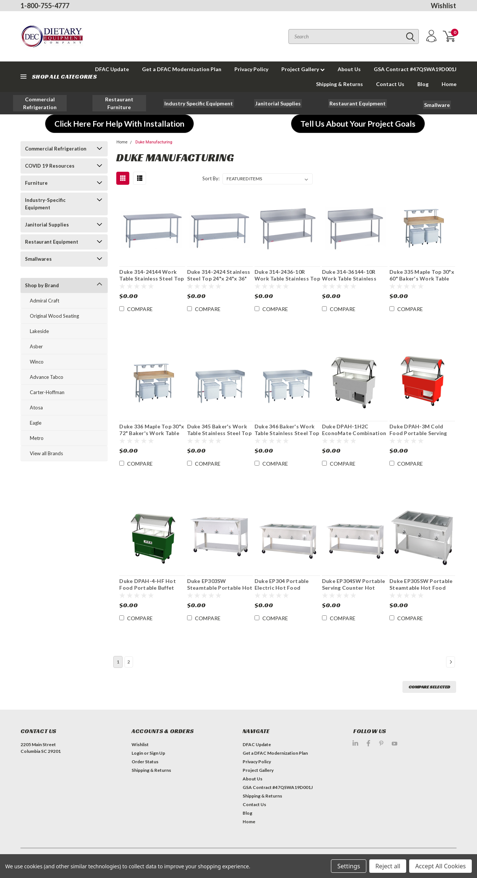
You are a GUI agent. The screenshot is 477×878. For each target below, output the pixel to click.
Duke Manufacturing (153, 142)
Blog (423, 84)
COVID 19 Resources (50, 166)
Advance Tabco (46, 377)
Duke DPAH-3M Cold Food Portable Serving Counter (418, 433)
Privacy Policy (251, 69)
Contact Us (390, 84)
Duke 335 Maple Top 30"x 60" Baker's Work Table (421, 275)
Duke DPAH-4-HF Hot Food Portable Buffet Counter (147, 587)
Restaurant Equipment (51, 242)
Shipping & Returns (339, 84)
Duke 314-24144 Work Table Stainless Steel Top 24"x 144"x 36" (151, 278)
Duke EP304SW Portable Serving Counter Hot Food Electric (353, 587)
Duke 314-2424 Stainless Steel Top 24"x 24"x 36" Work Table (218, 278)
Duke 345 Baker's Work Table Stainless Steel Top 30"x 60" (219, 433)
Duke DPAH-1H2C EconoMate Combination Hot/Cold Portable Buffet (354, 436)
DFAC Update (257, 744)
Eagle (35, 423)
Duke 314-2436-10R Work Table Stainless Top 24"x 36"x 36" (287, 278)
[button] (40, 103)
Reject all (387, 866)
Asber (36, 346)
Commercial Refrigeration (55, 149)
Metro (37, 438)
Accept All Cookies (440, 866)
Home (449, 84)
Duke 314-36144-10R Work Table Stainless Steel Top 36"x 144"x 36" (353, 278)
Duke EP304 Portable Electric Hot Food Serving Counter (282, 587)
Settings (348, 866)
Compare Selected (429, 687)
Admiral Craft (44, 301)
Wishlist (443, 5)
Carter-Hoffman (47, 392)
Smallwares (38, 259)
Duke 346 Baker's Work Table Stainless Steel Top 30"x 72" (287, 433)
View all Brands (46, 453)
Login (137, 753)
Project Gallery (303, 69)
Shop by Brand (42, 285)
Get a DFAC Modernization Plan (181, 69)
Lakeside (39, 331)
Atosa (36, 408)
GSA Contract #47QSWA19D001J (415, 69)
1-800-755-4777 (44, 5)
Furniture (36, 183)
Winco (37, 362)
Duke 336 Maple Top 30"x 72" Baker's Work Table (151, 429)
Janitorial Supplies (47, 225)
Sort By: (210, 178)
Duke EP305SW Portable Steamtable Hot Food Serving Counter (420, 587)
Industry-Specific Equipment (45, 203)
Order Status (145, 761)
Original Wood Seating (54, 316)
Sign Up (157, 753)
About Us (349, 69)
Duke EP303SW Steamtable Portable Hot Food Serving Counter (220, 587)
